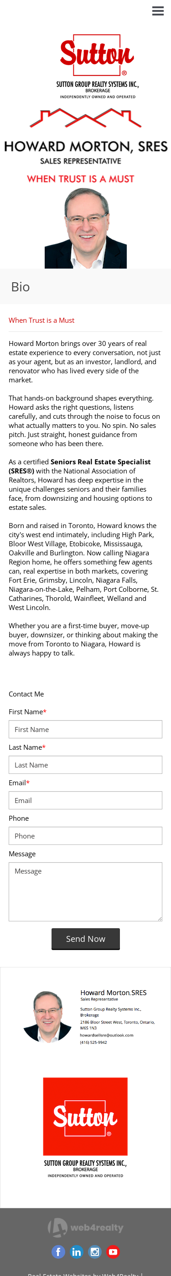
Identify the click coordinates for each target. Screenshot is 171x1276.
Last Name (27, 747)
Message (22, 853)
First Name (28, 711)
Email (19, 782)
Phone (19, 818)
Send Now (85, 938)
